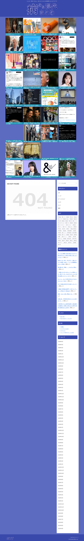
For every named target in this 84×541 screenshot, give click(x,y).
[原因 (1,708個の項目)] (67, 241)
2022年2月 (60, 497)
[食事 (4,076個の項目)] (75, 227)
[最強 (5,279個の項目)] (63, 221)
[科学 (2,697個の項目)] (72, 235)
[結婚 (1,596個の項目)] (75, 241)
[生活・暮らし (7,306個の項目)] (66, 219)
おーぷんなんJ (61, 199)
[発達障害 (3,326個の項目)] (70, 231)
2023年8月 (60, 442)
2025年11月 (61, 359)
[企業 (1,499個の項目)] (66, 243)
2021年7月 (60, 519)
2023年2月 (60, 461)
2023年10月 (61, 436)
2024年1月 (60, 427)
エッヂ (59, 195)
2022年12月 (61, 467)
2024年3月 (60, 421)
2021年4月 (60, 528)
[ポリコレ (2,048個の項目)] (60, 239)
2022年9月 (60, 476)
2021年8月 (60, 516)
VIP (59, 192)
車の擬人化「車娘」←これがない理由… (67, 267)
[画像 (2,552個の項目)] (75, 235)
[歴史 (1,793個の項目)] (60, 241)
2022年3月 (60, 494)
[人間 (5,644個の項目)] (59, 221)
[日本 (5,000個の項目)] (70, 221)
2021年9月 (60, 513)
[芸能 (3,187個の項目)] (60, 233)
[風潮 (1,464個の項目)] (75, 243)
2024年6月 (60, 412)
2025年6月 (60, 375)
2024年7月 (60, 409)
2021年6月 (60, 522)
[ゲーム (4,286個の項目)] (60, 227)
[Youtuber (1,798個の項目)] (74, 239)
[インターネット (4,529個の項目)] (62, 225)
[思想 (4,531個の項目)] (75, 223)
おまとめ (62, 316)
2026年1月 (60, 353)
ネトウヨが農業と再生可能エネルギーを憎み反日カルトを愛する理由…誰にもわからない (67, 255)
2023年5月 (60, 451)
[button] (76, 183)
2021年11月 (61, 507)
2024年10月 (61, 399)
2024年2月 (60, 424)
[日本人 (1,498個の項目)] (70, 243)
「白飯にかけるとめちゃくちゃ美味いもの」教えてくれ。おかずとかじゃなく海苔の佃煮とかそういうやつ (67, 274)
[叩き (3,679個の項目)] (68, 229)
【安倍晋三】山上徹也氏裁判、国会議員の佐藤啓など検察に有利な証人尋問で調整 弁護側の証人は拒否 (67, 305)
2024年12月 (61, 393)
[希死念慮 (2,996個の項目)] (69, 233)
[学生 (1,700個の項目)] (71, 241)
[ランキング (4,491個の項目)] (69, 225)
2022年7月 (60, 482)
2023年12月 (61, 430)
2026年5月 (60, 341)
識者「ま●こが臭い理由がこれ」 (65, 294)
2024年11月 (61, 396)
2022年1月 (60, 501)
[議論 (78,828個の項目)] (60, 217)
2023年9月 (60, 439)
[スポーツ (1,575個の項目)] (61, 243)
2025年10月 (61, 363)
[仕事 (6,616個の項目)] (75, 219)
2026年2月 (60, 350)
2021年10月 (61, 510)
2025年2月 (60, 387)
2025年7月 (60, 372)
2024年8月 (60, 405)
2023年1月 (60, 464)
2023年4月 (60, 455)
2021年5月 (60, 525)
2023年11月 (61, 433)
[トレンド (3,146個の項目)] (64, 233)
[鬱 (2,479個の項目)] (60, 237)
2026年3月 (60, 347)
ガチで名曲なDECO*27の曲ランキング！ (67, 284)
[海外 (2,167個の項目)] (70, 237)
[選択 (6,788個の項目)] (72, 219)
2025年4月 (60, 381)
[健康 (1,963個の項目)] (65, 239)
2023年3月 (60, 458)
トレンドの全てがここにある (67, 332)
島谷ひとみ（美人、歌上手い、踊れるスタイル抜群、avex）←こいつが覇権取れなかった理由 (67, 262)
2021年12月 (61, 504)
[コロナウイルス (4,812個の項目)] (61, 223)
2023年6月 (60, 448)
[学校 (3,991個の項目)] (60, 229)
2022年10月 (61, 473)
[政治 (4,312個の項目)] (75, 225)
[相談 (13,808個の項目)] (75, 217)
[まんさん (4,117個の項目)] (70, 227)
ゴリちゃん (62, 330)
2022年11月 (61, 470)
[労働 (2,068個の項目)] (75, 237)
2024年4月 (60, 418)
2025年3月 (60, 384)
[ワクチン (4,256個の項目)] (65, 227)
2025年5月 (60, 378)
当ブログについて (74, 537)
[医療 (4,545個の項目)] (72, 223)
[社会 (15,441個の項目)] (72, 217)
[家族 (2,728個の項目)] (68, 235)
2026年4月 (60, 344)
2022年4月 (60, 491)
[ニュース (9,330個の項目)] (60, 219)
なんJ (59, 205)
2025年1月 (60, 390)
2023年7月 (60, 445)
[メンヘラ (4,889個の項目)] (75, 221)
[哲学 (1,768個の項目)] (64, 241)
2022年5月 (60, 488)
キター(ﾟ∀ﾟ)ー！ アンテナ (66, 318)
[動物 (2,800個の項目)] (60, 235)
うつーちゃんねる (64, 328)
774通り (62, 326)
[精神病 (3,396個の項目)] (60, 231)
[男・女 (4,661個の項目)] (67, 223)
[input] (67, 183)
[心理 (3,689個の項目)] (64, 229)
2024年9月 (60, 402)
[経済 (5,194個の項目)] (67, 221)
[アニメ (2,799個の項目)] (64, 235)
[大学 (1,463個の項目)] (67, 245)
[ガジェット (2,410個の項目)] (65, 237)
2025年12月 (61, 356)
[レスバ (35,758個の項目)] (64, 217)
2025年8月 (60, 369)
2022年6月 (60, 485)
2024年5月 (60, 415)
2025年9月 (60, 366)
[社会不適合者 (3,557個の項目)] (74, 229)
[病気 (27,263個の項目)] (68, 217)
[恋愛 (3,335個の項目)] (65, 231)
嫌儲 (59, 208)
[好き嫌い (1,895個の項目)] (69, 239)
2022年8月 (60, 479)
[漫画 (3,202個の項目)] (75, 231)
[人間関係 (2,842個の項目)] (74, 233)
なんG (59, 202)
